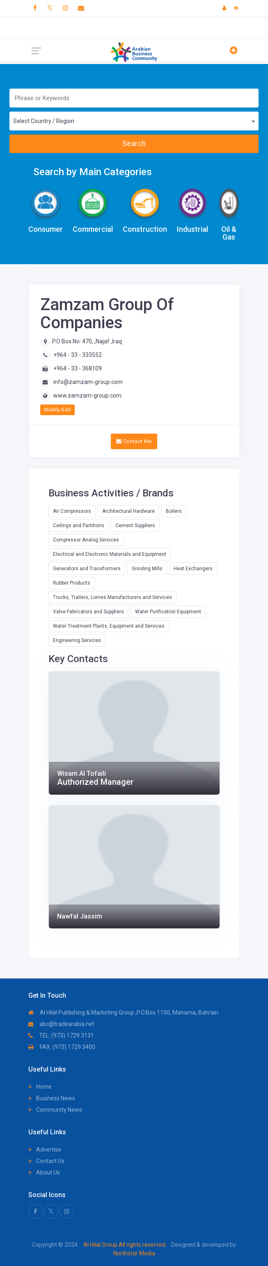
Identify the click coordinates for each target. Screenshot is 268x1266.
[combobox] (134, 121)
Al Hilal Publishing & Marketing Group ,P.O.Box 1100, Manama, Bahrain (123, 1012)
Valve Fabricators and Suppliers (88, 612)
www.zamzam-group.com (87, 395)
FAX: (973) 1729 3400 (61, 1047)
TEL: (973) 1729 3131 (61, 1035)
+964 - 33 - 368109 (77, 368)
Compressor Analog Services (86, 540)
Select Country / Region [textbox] (43, 121)
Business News (51, 1098)
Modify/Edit (57, 410)
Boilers (174, 511)
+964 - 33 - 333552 (77, 355)
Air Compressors (72, 511)
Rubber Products (71, 583)
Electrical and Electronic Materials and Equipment (109, 554)
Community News (55, 1109)
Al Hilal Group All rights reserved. (125, 1244)
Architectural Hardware (128, 511)
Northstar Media (134, 1253)
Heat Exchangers (193, 568)
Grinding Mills (147, 568)
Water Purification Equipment (168, 612)
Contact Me (134, 441)
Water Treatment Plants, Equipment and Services (109, 626)
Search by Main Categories (92, 172)
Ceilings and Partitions (78, 525)
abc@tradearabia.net (61, 1024)
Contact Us (46, 1161)
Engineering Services (77, 640)
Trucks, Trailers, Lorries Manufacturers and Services (112, 597)
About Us (44, 1172)
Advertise (44, 1149)
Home (40, 1086)
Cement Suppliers (135, 525)
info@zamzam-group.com (88, 382)
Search (134, 143)
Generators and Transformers (87, 568)
